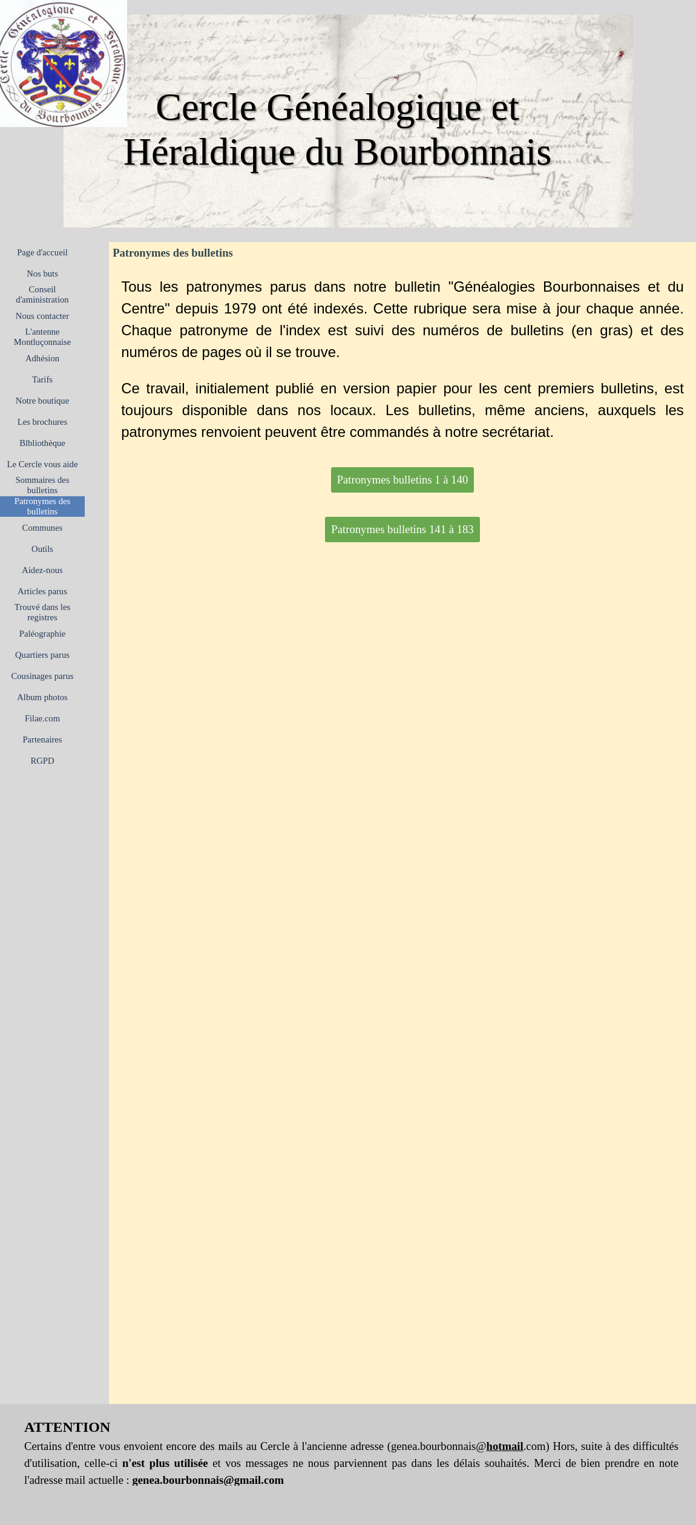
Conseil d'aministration (42, 294)
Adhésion (42, 358)
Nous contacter (42, 316)
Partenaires (42, 739)
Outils (42, 549)
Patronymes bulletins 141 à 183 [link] (402, 529)
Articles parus (42, 591)
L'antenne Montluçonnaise (42, 337)
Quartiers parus (42, 655)
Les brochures (43, 422)
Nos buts (42, 273)
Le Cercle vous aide (42, 464)
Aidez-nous (42, 570)
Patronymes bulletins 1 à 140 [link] (402, 479)
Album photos (42, 697)
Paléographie (42, 633)
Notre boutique (42, 400)
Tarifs (42, 379)
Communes (42, 528)
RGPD (42, 761)
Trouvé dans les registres (42, 612)
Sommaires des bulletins (42, 485)
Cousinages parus (42, 676)
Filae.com (42, 718)
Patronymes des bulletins (42, 506)
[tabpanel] (402, 359)
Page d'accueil (42, 252)
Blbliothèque (42, 443)
